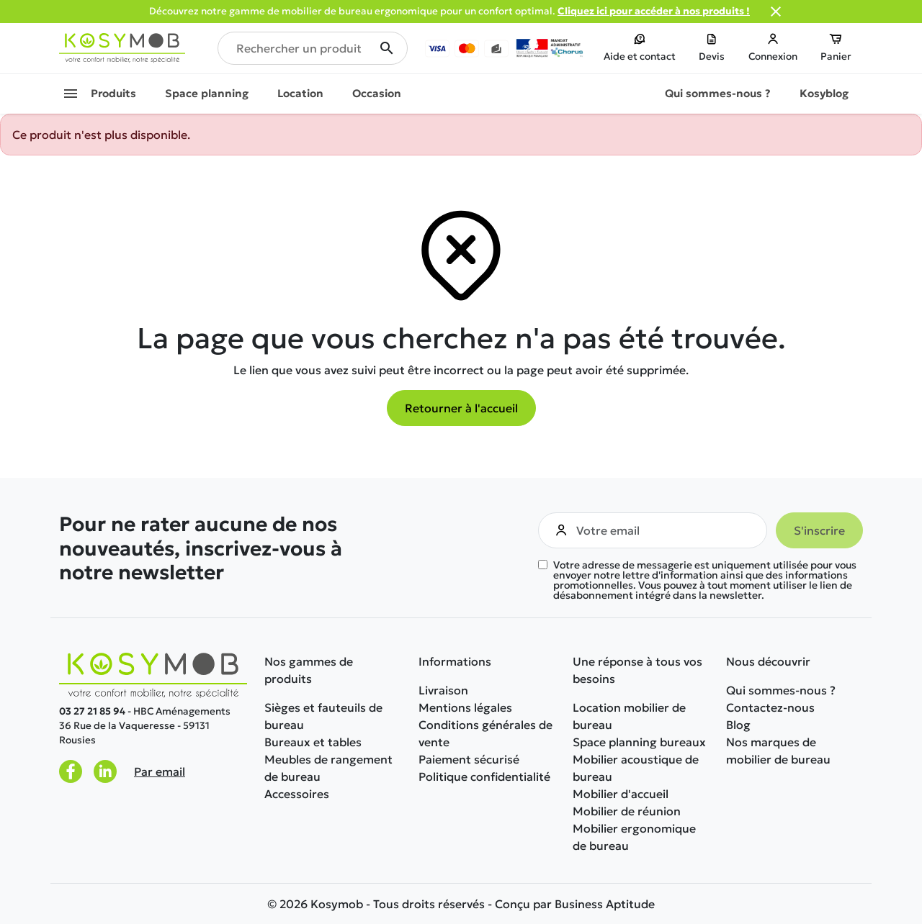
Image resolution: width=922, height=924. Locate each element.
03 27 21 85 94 (92, 711)
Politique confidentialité (484, 776)
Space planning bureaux (639, 742)
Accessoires (296, 794)
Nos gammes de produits (308, 670)
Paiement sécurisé (469, 759)
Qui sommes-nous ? (781, 690)
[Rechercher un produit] (313, 48)
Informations (455, 661)
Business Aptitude (605, 904)
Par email (159, 771)
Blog (738, 724)
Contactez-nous (770, 707)
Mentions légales (465, 707)
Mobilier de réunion (627, 811)
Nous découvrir (768, 661)
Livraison (443, 690)
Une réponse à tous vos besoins (637, 670)
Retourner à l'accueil (461, 408)
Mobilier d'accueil (620, 794)
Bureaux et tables (313, 742)
